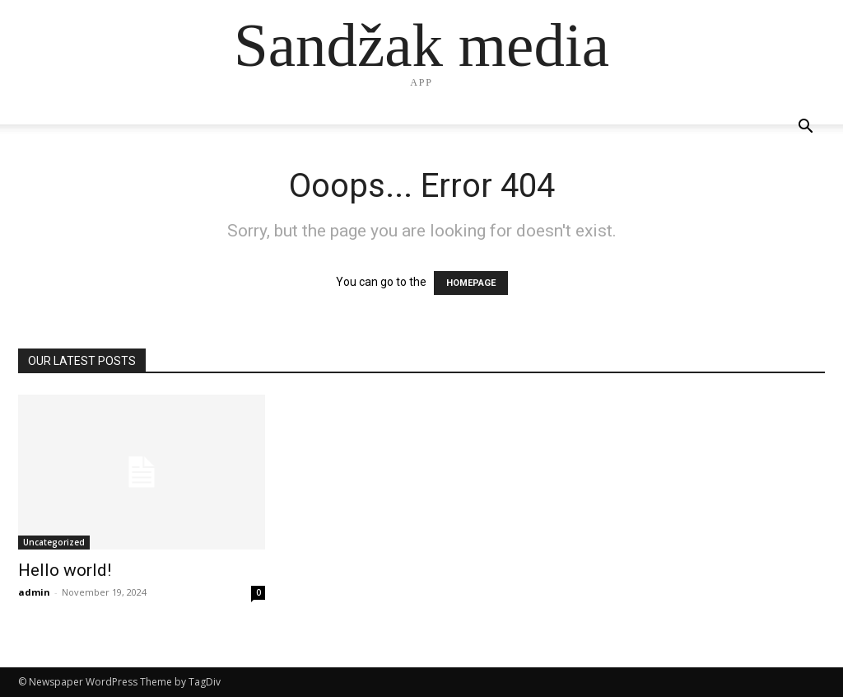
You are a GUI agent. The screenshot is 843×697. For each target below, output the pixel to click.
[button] (805, 128)
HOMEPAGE (471, 283)
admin (34, 592)
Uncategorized (54, 542)
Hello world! (64, 570)
